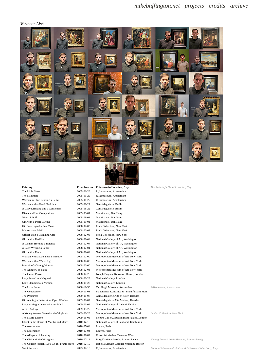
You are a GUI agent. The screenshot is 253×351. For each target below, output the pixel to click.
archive (239, 5)
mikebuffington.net (157, 5)
